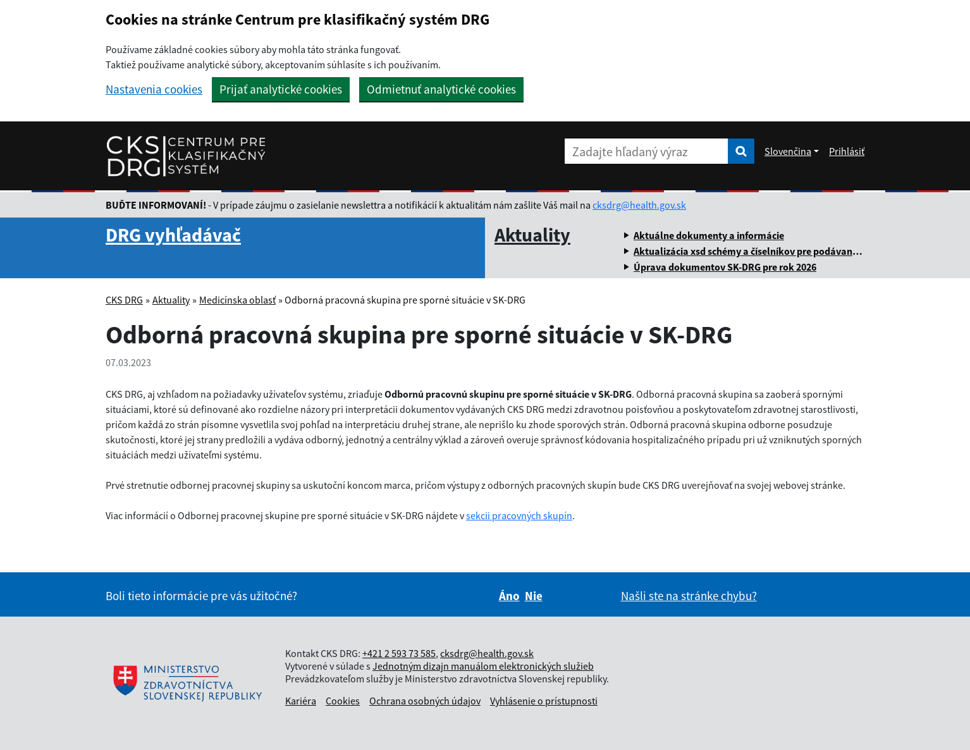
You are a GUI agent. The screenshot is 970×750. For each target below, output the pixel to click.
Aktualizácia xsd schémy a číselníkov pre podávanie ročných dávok (780, 251)
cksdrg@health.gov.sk (639, 205)
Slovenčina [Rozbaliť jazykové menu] (787, 151)
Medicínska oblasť (237, 299)
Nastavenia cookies (154, 89)
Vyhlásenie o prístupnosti (544, 700)
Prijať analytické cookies (280, 89)
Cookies (343, 700)
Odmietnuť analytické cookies (441, 89)
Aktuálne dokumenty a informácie (709, 235)
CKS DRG (124, 299)
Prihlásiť (846, 151)
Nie (534, 595)
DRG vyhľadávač (173, 234)
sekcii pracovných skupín (519, 515)
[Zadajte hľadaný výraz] (646, 151)
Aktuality (532, 234)
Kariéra (300, 700)
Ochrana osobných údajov (425, 700)
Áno (509, 595)
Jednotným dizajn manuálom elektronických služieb (483, 666)
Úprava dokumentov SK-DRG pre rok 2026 (725, 267)
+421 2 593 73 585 (399, 653)
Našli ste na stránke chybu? (689, 595)
